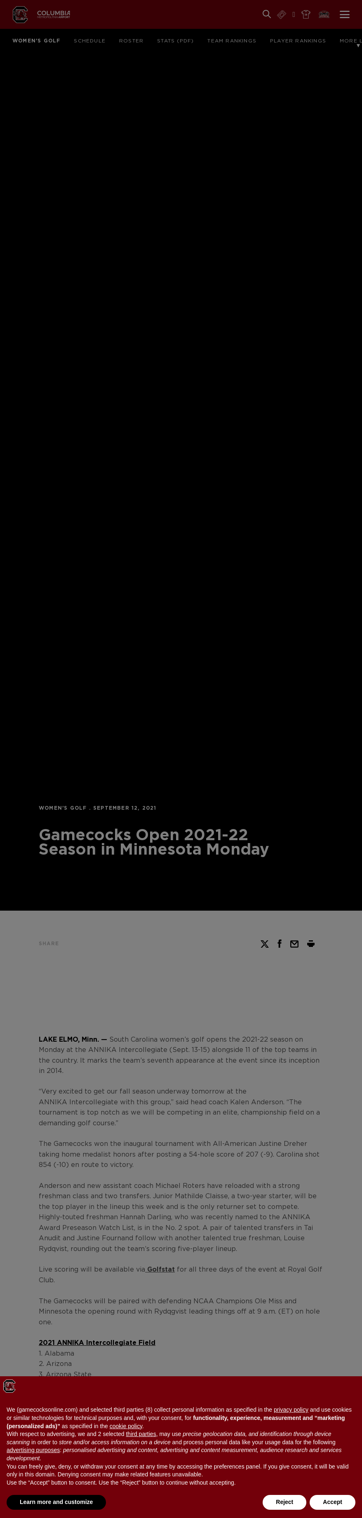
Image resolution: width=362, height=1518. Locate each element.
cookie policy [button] (126, 1426)
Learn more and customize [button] (56, 1502)
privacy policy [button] (291, 1409)
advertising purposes (33, 1450)
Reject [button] (284, 1502)
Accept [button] (332, 1502)
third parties (141, 1434)
